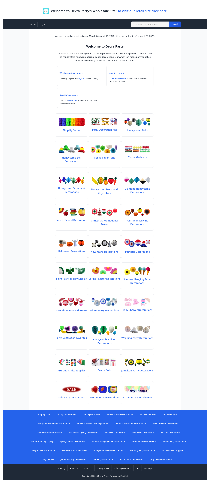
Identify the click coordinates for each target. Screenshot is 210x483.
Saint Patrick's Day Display (41, 441)
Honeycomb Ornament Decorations (71, 188)
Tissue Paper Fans (148, 414)
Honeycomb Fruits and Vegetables (104, 189)
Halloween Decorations (115, 432)
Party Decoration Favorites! (74, 450)
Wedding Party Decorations (142, 450)
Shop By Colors (44, 414)
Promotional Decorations (131, 459)
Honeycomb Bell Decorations (72, 157)
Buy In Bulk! (48, 459)
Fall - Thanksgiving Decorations (137, 220)
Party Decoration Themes (160, 459)
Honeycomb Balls (92, 414)
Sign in (81, 78)
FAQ (137, 468)
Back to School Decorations (165, 423)
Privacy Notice (103, 468)
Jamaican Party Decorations (73, 459)
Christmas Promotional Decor (104, 220)
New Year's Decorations (143, 432)
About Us (74, 468)
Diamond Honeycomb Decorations (137, 188)
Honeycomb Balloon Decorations (104, 339)
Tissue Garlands (170, 414)
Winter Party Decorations (174, 441)
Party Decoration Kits (68, 414)
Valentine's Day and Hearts (144, 441)
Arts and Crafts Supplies (173, 450)
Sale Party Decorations (102, 459)
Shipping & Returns (122, 468)
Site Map (148, 468)
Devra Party (103, 476)
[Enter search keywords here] (150, 24)
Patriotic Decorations (170, 432)
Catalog (61, 468)
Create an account (118, 78)
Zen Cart (124, 476)
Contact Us (87, 468)
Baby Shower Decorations (43, 450)
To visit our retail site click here (142, 11)
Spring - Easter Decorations (72, 441)
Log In (42, 24)
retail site (72, 100)
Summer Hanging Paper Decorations (137, 279)
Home (33, 24)
